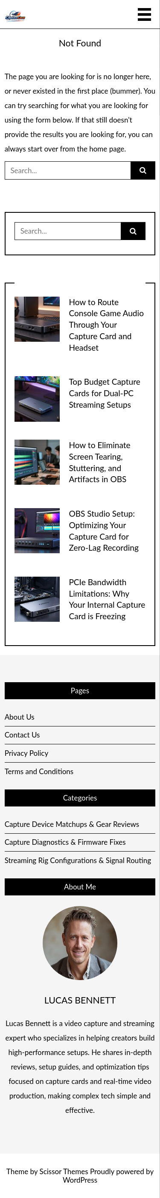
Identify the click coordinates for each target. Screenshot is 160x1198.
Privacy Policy (27, 753)
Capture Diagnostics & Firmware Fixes (65, 842)
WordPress (80, 1179)
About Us (20, 716)
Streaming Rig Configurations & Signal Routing (78, 860)
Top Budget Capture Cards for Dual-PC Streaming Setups (104, 393)
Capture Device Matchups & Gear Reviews (72, 824)
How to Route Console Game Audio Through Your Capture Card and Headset (106, 324)
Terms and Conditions (39, 771)
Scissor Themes (63, 1171)
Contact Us (22, 734)
